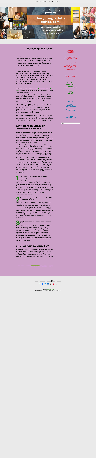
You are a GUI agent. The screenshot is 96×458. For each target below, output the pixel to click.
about (40, 1)
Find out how (70, 92)
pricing (52, 1)
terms (53, 281)
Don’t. (70, 91)
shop (60, 1)
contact (56, 1)
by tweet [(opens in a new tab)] (70, 112)
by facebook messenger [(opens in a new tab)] (70, 109)
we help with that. (70, 93)
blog (49, 1)
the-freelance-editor (70, 52)
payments (42, 281)
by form (70, 104)
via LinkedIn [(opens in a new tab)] (70, 116)
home (36, 1)
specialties (44, 1)
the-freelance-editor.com (35, 265)
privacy (49, 281)
